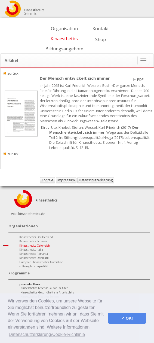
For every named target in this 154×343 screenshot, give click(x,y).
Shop (100, 39)
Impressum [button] (66, 180)
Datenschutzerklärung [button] (96, 180)
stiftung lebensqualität (33, 266)
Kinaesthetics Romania (33, 254)
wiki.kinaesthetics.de (28, 213)
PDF (140, 79)
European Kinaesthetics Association (41, 262)
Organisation (64, 29)
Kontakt (101, 29)
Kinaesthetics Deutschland (36, 237)
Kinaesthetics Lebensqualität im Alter (44, 288)
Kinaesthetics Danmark (34, 258)
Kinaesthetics (64, 39)
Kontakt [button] (47, 180)
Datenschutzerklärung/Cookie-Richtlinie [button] (47, 334)
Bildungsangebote (64, 49)
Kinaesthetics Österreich (34, 245)
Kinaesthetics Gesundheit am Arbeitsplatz (47, 292)
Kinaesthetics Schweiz (33, 241)
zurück (13, 73)
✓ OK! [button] (127, 318)
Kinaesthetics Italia (31, 250)
